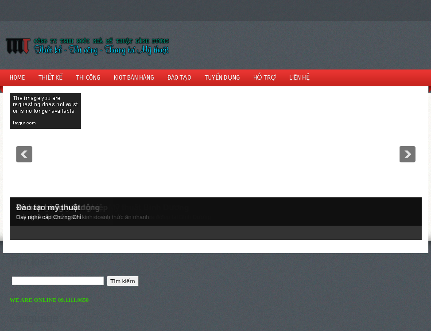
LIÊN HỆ (299, 77)
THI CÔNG (88, 77)
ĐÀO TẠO (179, 77)
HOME (17, 77)
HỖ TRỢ (264, 77)
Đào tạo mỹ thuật (48, 207)
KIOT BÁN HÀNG (134, 77)
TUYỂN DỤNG (222, 77)
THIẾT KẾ (51, 77)
